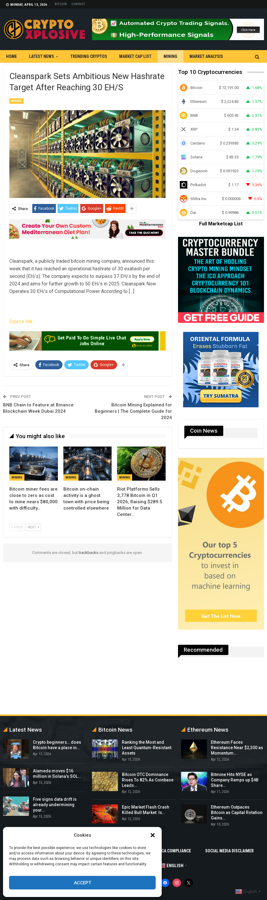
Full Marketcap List (221, 224)
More (194, 56)
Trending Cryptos (88, 56)
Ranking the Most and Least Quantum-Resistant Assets (146, 747)
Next (33, 527)
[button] (153, 835)
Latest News (41, 56)
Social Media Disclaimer (229, 850)
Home (11, 56)
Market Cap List (135, 56)
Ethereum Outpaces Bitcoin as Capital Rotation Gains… (236, 812)
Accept (82, 883)
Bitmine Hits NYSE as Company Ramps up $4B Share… (235, 780)
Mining (170, 56)
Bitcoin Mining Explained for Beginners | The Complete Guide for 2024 (133, 411)
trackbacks (88, 552)
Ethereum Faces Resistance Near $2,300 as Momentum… (237, 747)
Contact (78, 4)
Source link (21, 321)
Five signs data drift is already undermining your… (55, 805)
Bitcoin (61, 4)
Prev (17, 527)
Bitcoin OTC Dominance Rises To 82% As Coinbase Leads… (147, 780)
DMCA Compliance (173, 850)
